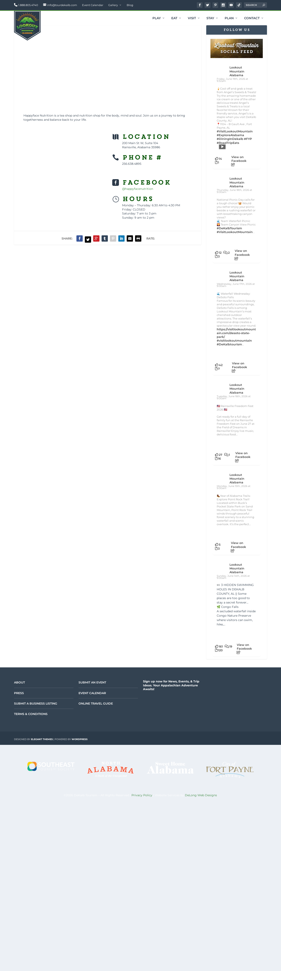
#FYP (248, 139)
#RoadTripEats (228, 143)
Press (19, 693)
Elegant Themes (42, 739)
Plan (229, 18)
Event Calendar (92, 5)
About (19, 682)
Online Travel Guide (96, 703)
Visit (192, 18)
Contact (252, 18)
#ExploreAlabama (230, 135)
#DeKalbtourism (229, 344)
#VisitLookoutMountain (235, 131)
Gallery (113, 5)
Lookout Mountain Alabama (236, 71)
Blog (130, 5)
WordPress (80, 739)
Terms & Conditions (31, 714)
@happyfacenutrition (137, 189)
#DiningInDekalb (230, 139)
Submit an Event (92, 682)
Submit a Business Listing (35, 703)
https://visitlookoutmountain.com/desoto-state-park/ (236, 333)
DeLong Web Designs (201, 795)
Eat (174, 18)
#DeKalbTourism (229, 228)
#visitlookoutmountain (234, 340)
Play (156, 18)
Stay (210, 18)
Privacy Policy (141, 795)
